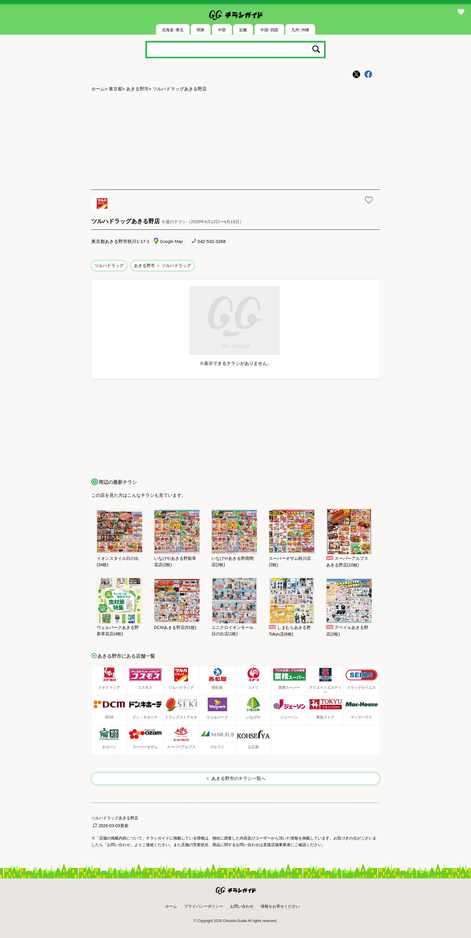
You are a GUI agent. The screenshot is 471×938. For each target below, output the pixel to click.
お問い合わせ (242, 906)
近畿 (243, 30)
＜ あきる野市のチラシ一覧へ (235, 778)
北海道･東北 (173, 30)
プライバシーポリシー (203, 906)
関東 (201, 30)
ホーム (98, 88)
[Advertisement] (235, 141)
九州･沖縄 (300, 30)
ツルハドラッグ (109, 265)
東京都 (115, 88)
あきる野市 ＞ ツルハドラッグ (162, 265)
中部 (222, 30)
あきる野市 (137, 88)
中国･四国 (269, 30)
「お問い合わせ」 (118, 844)
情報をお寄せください (280, 906)
